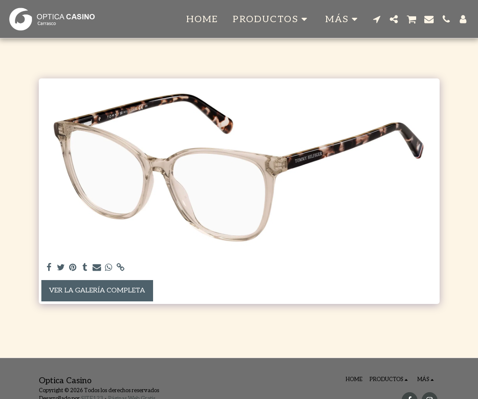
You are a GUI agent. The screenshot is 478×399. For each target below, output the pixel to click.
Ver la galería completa (97, 290)
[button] (271, 19)
